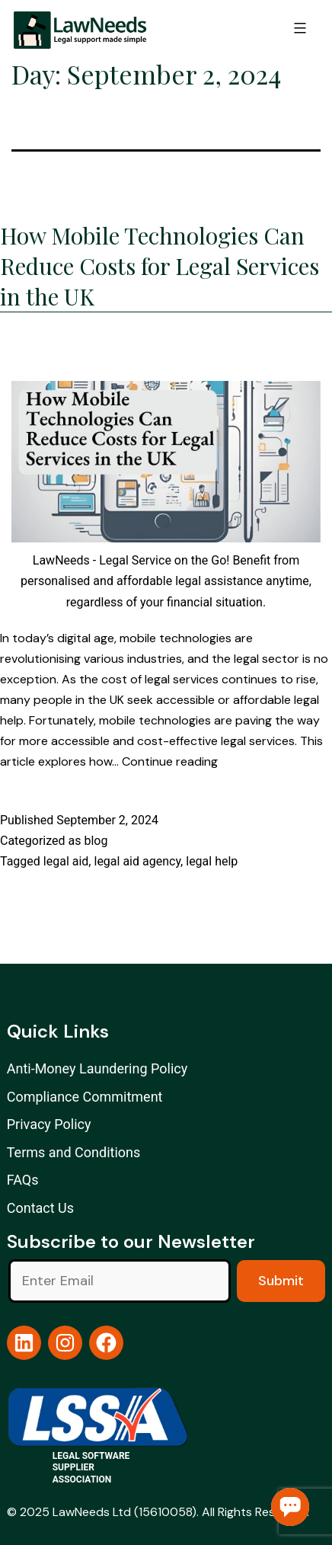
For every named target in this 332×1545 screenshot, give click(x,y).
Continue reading (170, 761)
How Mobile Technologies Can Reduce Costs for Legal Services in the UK (159, 266)
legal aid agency (137, 861)
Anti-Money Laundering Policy (97, 1068)
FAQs (23, 1180)
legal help (212, 861)
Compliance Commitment (85, 1097)
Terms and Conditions (74, 1152)
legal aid (66, 861)
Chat (290, 1507)
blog (95, 840)
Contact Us (40, 1208)
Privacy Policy (49, 1124)
